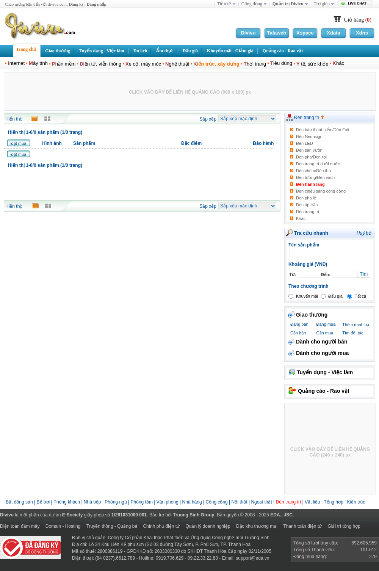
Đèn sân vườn (309, 150)
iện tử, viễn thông (100, 64)
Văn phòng (168, 502)
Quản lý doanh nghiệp (207, 526)
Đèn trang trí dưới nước (318, 164)
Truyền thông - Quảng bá (111, 526)
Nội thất (239, 502)
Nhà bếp (92, 502)
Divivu (248, 33)
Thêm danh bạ (355, 324)
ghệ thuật (177, 64)
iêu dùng (281, 63)
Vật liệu (312, 502)
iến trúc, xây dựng (216, 64)
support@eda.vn (252, 558)
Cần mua (325, 333)
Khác (300, 218)
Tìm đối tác (352, 333)
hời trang (255, 64)
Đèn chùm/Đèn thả (313, 170)
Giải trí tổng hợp (343, 526)
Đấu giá (335, 296)
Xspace (305, 33)
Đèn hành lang (310, 184)
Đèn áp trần (307, 204)
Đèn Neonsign (309, 136)
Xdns (362, 33)
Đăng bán (299, 324)
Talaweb (276, 33)
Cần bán (298, 333)
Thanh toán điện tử (302, 526)
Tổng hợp (333, 502)
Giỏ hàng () (357, 20)
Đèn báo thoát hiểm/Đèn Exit (322, 129)
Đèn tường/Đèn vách (315, 177)
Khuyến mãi (307, 296)
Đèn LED (304, 143)
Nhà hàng (192, 502)
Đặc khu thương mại (256, 526)
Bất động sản (19, 502)
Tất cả (360, 296)
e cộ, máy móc (143, 64)
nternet (16, 63)
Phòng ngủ (116, 502)
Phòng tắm (142, 502)
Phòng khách (66, 502)
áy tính (38, 63)
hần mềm (63, 64)
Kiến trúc (356, 502)
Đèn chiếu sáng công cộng (321, 191)
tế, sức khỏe (312, 64)
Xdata (333, 33)
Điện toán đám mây (19, 526)
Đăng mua (326, 324)
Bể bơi (43, 502)
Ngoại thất (262, 502)
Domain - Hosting (63, 526)
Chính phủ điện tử (161, 526)
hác (338, 63)
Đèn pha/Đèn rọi (311, 157)
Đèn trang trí (309, 117)
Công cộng (216, 502)
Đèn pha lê (306, 198)
